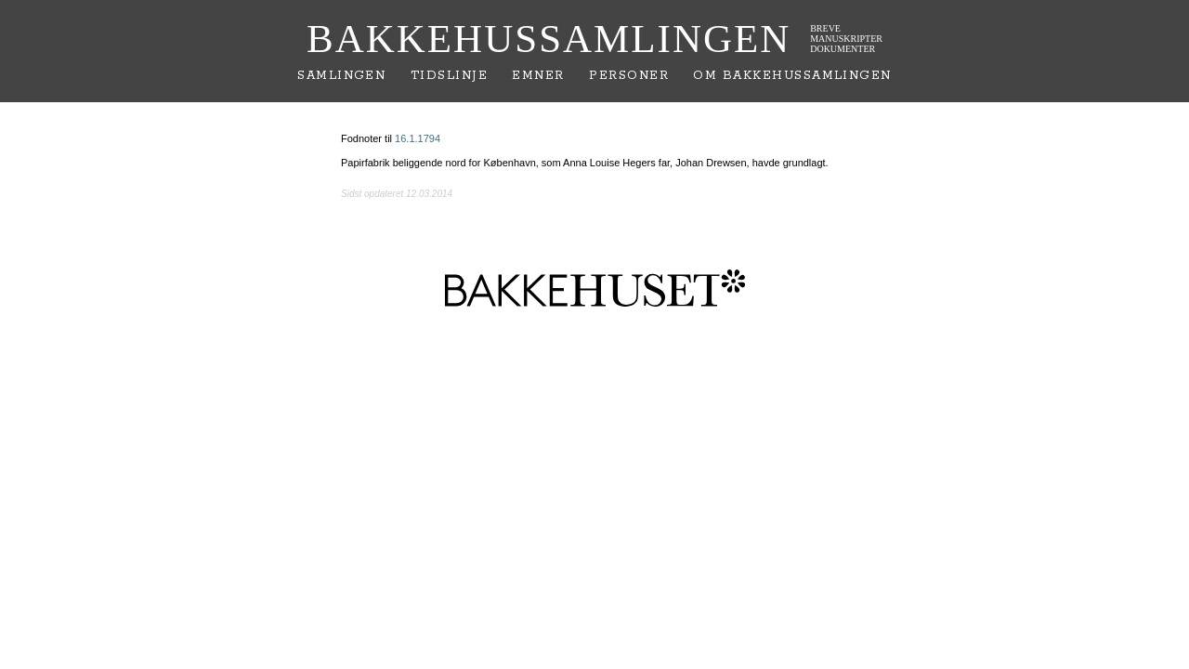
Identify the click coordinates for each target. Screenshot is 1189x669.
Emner (538, 76)
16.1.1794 (417, 138)
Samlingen (341, 76)
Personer (629, 76)
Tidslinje (449, 76)
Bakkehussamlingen (548, 38)
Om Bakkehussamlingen (792, 76)
